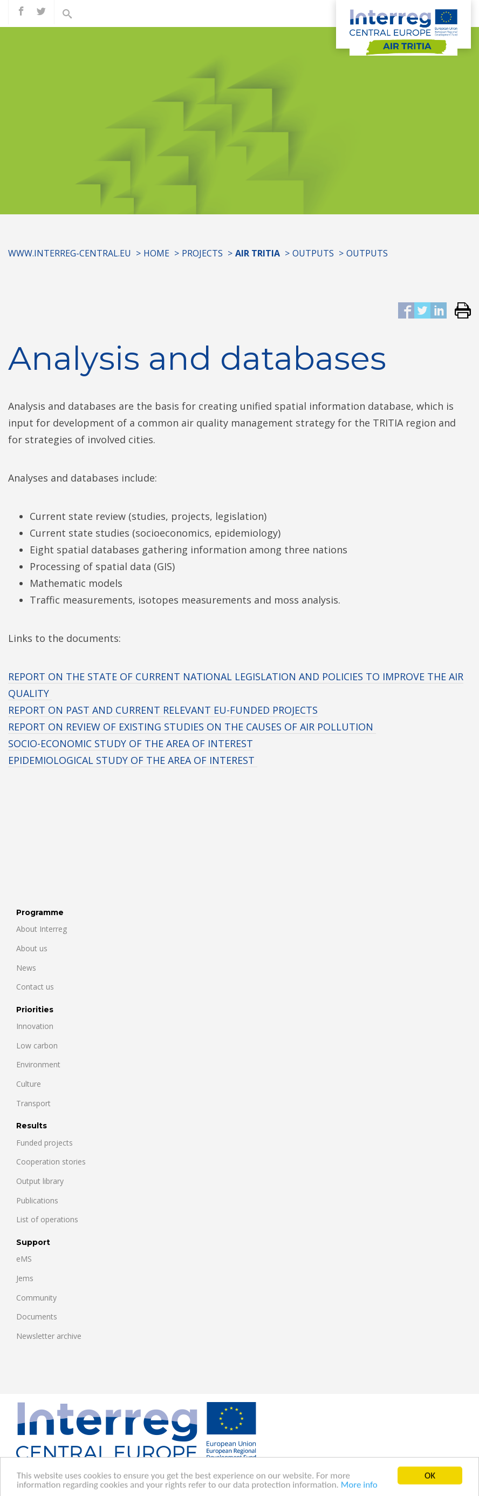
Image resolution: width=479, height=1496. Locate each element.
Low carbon (37, 1045)
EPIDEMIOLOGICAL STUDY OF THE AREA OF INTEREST (132, 760)
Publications (37, 1200)
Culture (28, 1084)
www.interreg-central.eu (69, 253)
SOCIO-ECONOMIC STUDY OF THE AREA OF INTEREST (130, 743)
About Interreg (41, 929)
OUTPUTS (313, 253)
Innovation (34, 1026)
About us (31, 948)
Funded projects (44, 1143)
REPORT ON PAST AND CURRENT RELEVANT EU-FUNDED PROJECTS (163, 709)
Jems (24, 1278)
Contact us (35, 986)
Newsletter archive (48, 1336)
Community (36, 1297)
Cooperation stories (51, 1161)
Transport (33, 1103)
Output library (40, 1181)
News (26, 968)
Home (156, 253)
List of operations (47, 1219)
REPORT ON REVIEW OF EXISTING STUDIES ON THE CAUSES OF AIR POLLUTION (192, 726)
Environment (38, 1064)
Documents (36, 1316)
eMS (24, 1259)
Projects (202, 253)
